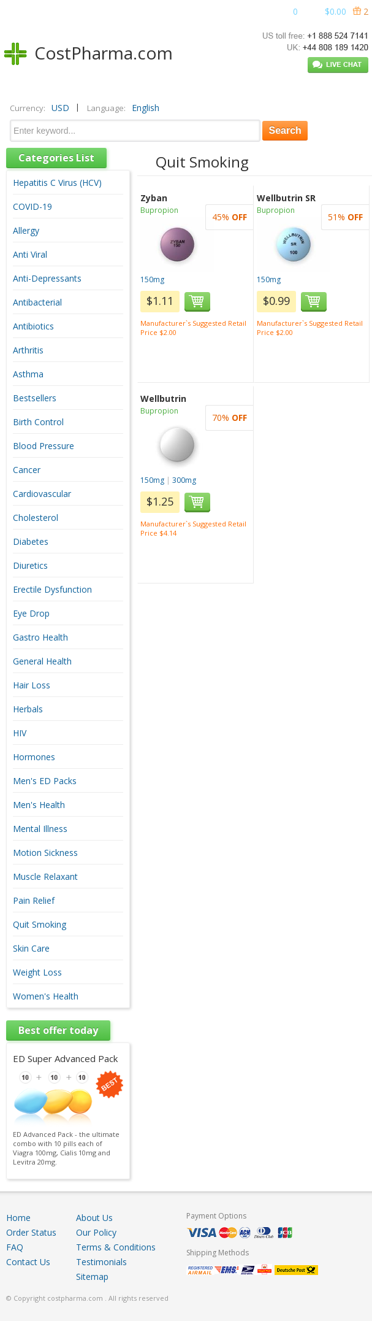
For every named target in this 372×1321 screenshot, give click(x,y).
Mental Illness (40, 828)
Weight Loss (37, 972)
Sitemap (92, 1276)
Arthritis (28, 350)
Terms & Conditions (116, 1247)
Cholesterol (35, 517)
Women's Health (45, 996)
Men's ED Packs (45, 781)
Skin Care (31, 948)
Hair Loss (31, 685)
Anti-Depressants (47, 278)
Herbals (28, 709)
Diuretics (30, 565)
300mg (184, 480)
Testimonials (101, 1262)
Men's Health (39, 805)
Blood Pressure (43, 446)
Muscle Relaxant (45, 876)
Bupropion (159, 210)
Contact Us (28, 1262)
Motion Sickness (45, 852)
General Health (42, 661)
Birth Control (38, 422)
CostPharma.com (103, 52)
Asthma (28, 374)
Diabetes (30, 541)
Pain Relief (34, 900)
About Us (94, 1217)
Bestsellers (34, 398)
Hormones (34, 757)
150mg (152, 279)
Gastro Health (40, 637)
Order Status (31, 1232)
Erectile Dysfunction (52, 589)
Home (18, 1217)
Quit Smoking (39, 924)
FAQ (14, 1247)
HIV (19, 733)
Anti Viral (30, 254)
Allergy (26, 230)
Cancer (26, 470)
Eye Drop (31, 613)
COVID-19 (32, 206)
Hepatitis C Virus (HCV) (57, 182)
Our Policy (96, 1232)
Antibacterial (37, 302)
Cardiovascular (42, 493)
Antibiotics (33, 326)
